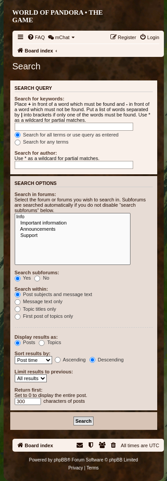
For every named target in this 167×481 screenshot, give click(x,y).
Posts (25, 342)
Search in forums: (36, 194)
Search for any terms (42, 141)
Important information (73, 223)
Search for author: (36, 153)
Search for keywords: (40, 98)
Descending (107, 359)
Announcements (73, 229)
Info (73, 217)
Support (73, 235)
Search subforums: (37, 272)
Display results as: (36, 337)
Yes (23, 278)
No (41, 278)
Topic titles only (35, 309)
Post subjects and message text (53, 294)
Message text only (39, 301)
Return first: (29, 390)
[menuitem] (36, 37)
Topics (50, 342)
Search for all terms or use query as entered (67, 134)
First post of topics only (44, 316)
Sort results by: (33, 353)
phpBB (60, 459)
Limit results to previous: (44, 371)
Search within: (31, 289)
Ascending (70, 359)
